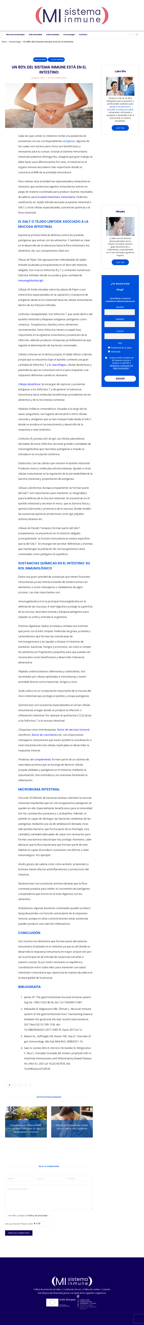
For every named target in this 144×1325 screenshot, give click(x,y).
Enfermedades (52, 34)
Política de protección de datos (47, 1289)
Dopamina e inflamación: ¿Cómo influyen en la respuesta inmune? (26, 1129)
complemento (42, 759)
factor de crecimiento (45, 734)
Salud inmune (57, 59)
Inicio (4, 41)
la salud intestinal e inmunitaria (56, 197)
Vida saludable (35, 34)
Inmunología (69, 34)
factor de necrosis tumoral (73, 729)
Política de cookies (91, 1289)
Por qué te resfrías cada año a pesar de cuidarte (72, 1127)
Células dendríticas (29, 384)
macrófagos (59, 364)
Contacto (83, 34)
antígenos (69, 141)
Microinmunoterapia (15, 34)
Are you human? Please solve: (27, 1223)
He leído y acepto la (27, 1215)
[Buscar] (137, 34)
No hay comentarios (57, 78)
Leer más (120, 128)
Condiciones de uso (72, 1289)
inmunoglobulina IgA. (30, 280)
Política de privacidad (37, 1215)
